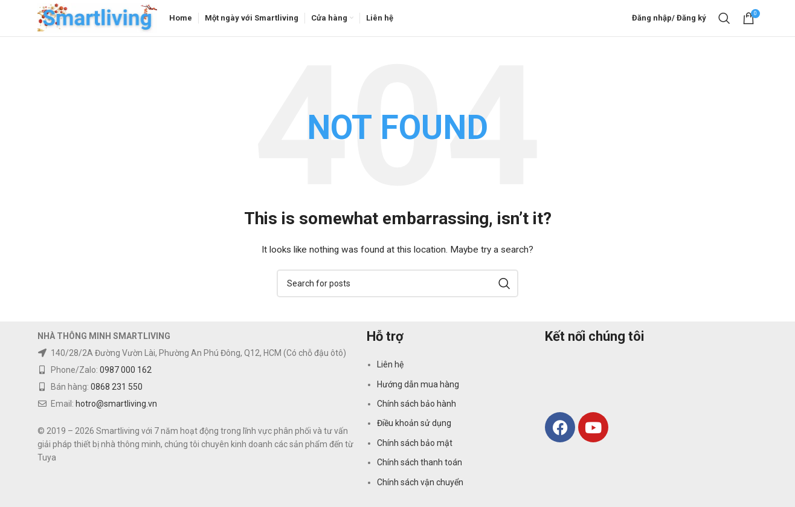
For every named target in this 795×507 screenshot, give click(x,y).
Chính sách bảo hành (416, 404)
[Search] (724, 18)
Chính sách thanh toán (419, 463)
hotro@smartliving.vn (116, 404)
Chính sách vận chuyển (420, 482)
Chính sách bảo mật (414, 443)
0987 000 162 (126, 370)
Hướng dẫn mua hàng (418, 384)
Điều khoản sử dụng (414, 423)
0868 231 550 (117, 387)
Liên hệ (390, 365)
